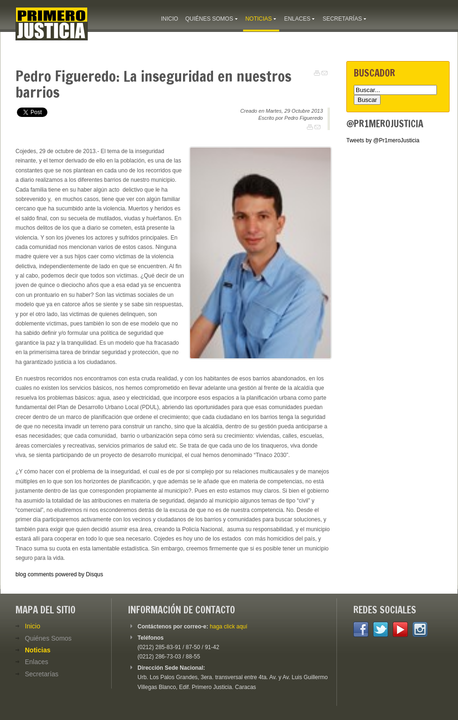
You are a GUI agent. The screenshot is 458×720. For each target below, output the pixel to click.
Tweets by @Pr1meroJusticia (383, 140)
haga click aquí (228, 626)
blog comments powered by (59, 574)
